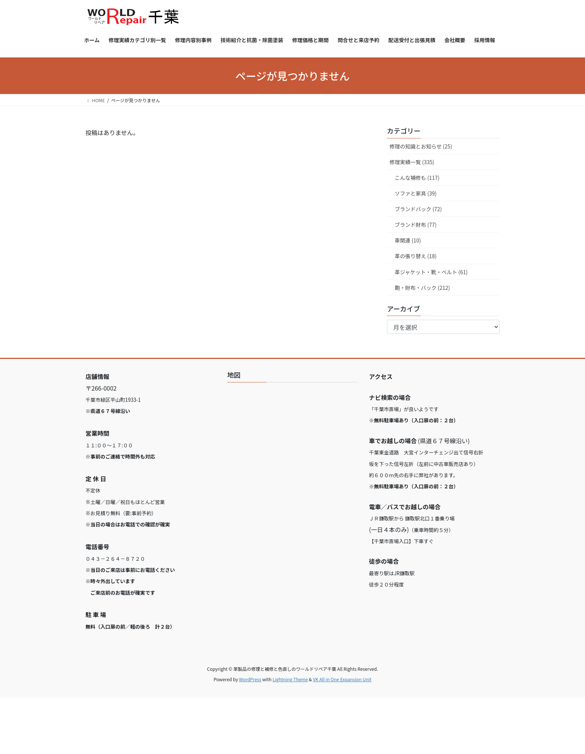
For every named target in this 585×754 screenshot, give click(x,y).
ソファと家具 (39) (416, 193)
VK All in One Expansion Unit (342, 679)
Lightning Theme (290, 679)
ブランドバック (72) (418, 209)
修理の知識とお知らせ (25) (421, 146)
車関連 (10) (408, 240)
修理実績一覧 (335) (412, 162)
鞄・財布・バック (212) (422, 287)
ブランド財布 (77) (416, 224)
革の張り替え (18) (416, 256)
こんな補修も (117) (417, 177)
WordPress (250, 679)
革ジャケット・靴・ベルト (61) (431, 272)
